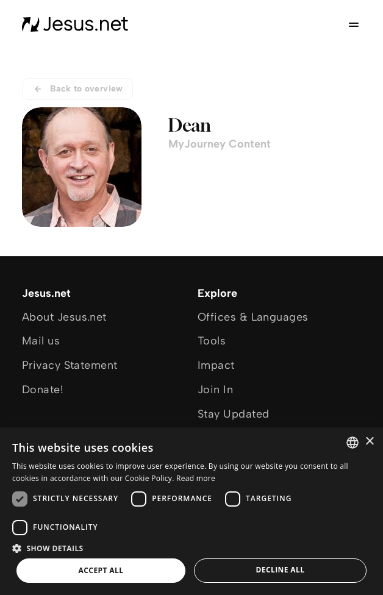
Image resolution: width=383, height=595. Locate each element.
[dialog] (191, 511)
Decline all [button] (280, 570)
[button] (191, 548)
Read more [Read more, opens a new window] (195, 478)
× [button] (369, 441)
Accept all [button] (101, 570)
